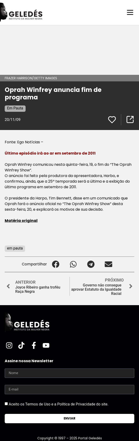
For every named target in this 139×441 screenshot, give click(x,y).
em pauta (15, 248)
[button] (56, 264)
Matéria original (21, 220)
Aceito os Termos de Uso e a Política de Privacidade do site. (58, 404)
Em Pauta (15, 108)
